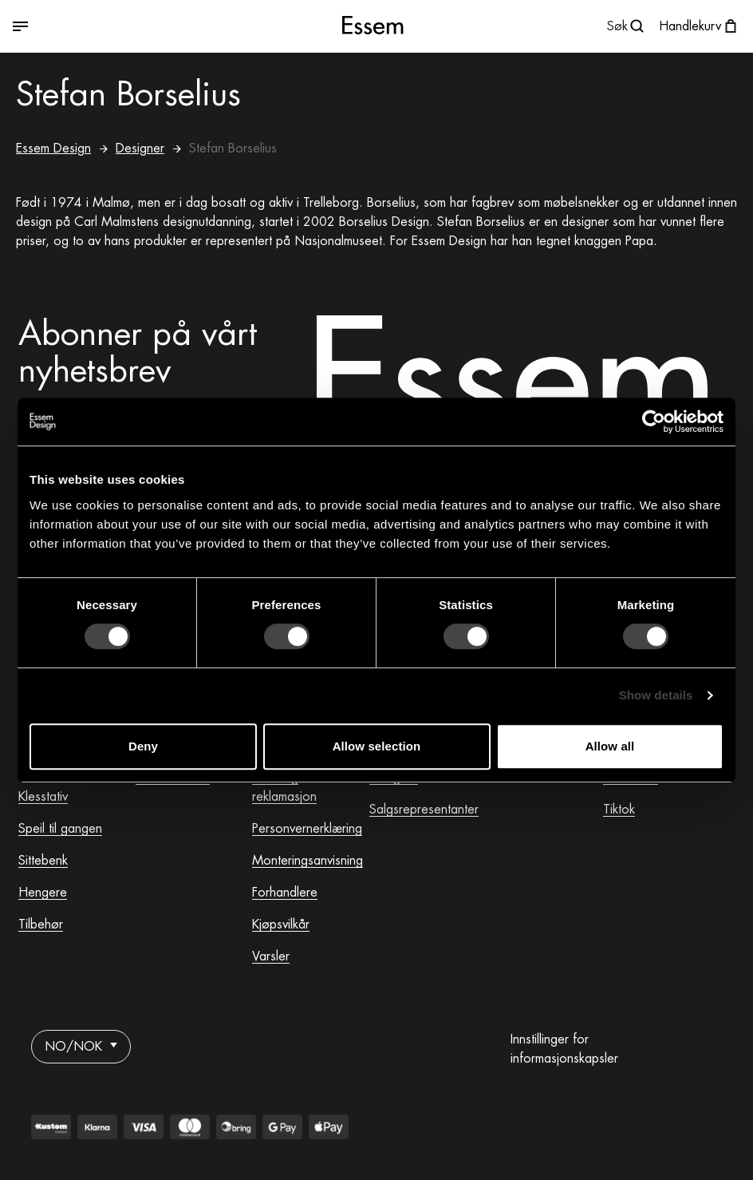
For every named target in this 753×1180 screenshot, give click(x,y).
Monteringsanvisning (307, 860)
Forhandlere (284, 892)
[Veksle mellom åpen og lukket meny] (134, 27)
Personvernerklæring (307, 828)
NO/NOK (81, 1046)
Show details (656, 695)
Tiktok (619, 809)
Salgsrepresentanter (424, 809)
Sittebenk (43, 860)
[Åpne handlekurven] (699, 26)
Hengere (42, 892)
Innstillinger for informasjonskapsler (564, 1049)
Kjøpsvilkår (280, 924)
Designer (140, 148)
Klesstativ (43, 796)
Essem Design (53, 148)
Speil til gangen (60, 828)
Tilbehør (40, 924)
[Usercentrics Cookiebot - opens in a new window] (653, 422)
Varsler (271, 956)
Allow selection (377, 746)
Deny (143, 746)
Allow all (610, 746)
